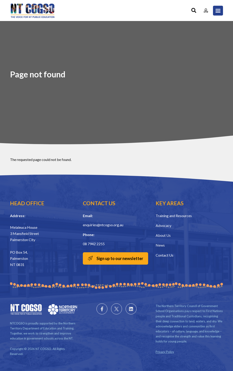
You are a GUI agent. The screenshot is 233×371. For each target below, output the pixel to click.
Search (194, 11)
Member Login (206, 11)
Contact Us (164, 255)
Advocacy (163, 225)
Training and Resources (174, 215)
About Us (163, 235)
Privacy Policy (165, 352)
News (160, 245)
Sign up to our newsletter (119, 258)
